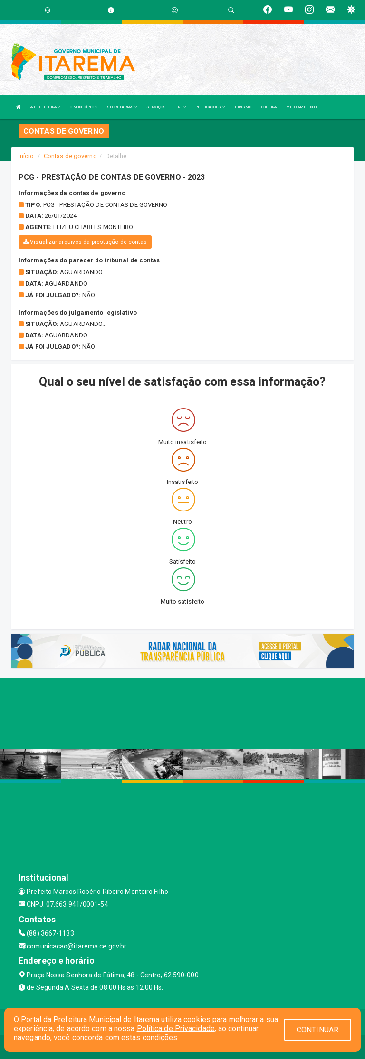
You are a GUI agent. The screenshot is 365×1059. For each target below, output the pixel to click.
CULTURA (269, 107)
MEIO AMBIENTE (302, 107)
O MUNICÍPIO (83, 107)
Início (26, 155)
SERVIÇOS (156, 107)
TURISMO (243, 107)
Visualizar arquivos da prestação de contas (85, 242)
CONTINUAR (317, 1029)
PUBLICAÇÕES (209, 107)
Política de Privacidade (176, 1028)
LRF (180, 107)
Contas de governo (70, 155)
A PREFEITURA (45, 107)
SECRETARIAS (122, 107)
